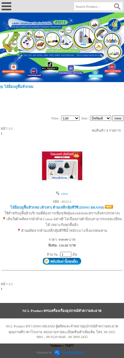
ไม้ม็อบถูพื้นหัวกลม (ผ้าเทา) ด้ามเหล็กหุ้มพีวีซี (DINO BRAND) (57, 207)
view (62, 193)
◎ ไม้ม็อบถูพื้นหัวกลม (16, 87)
